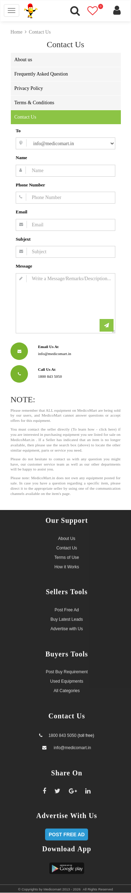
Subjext (23, 239)
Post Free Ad (66, 606)
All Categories (67, 687)
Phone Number (30, 184)
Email (21, 211)
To (18, 130)
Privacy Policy (28, 88)
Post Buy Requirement (67, 668)
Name (21, 157)
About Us (66, 535)
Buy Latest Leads (67, 616)
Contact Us (40, 32)
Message (24, 266)
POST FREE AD (67, 831)
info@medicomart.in (71, 744)
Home (16, 32)
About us (23, 59)
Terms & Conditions (34, 102)
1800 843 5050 (63, 732)
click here (107, 429)
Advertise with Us (67, 625)
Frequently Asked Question (41, 74)
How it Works (66, 563)
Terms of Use (66, 554)
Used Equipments (66, 678)
